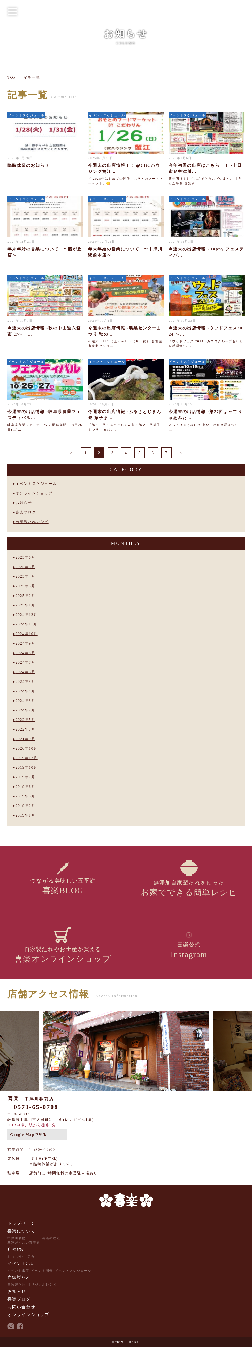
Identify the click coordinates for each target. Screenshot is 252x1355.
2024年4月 (25, 691)
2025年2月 (25, 596)
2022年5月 (25, 720)
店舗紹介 (16, 1257)
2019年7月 (25, 777)
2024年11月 (26, 624)
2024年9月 (25, 643)
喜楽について (21, 1239)
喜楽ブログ (26, 512)
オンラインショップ (34, 493)
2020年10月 (27, 748)
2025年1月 (25, 605)
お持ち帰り (16, 1264)
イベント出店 (21, 1271)
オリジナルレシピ (42, 1292)
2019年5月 (25, 796)
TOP (11, 78)
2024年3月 (25, 701)
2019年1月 (25, 815)
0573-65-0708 (36, 1115)
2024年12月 (27, 615)
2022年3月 (25, 729)
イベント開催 (42, 1278)
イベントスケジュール (36, 484)
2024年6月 (25, 672)
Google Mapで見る (28, 1143)
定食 (31, 1264)
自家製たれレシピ (32, 522)
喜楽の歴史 (51, 1246)
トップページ (21, 1231)
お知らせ (24, 503)
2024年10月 (27, 634)
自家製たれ (19, 1285)
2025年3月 (25, 586)
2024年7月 (25, 662)
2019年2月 (25, 806)
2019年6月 (25, 787)
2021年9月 (25, 739)
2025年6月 (25, 557)
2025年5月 (25, 567)
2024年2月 (25, 710)
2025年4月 (25, 577)
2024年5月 (25, 682)
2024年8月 (25, 653)
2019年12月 (27, 758)
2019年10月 (27, 768)
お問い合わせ (21, 1315)
